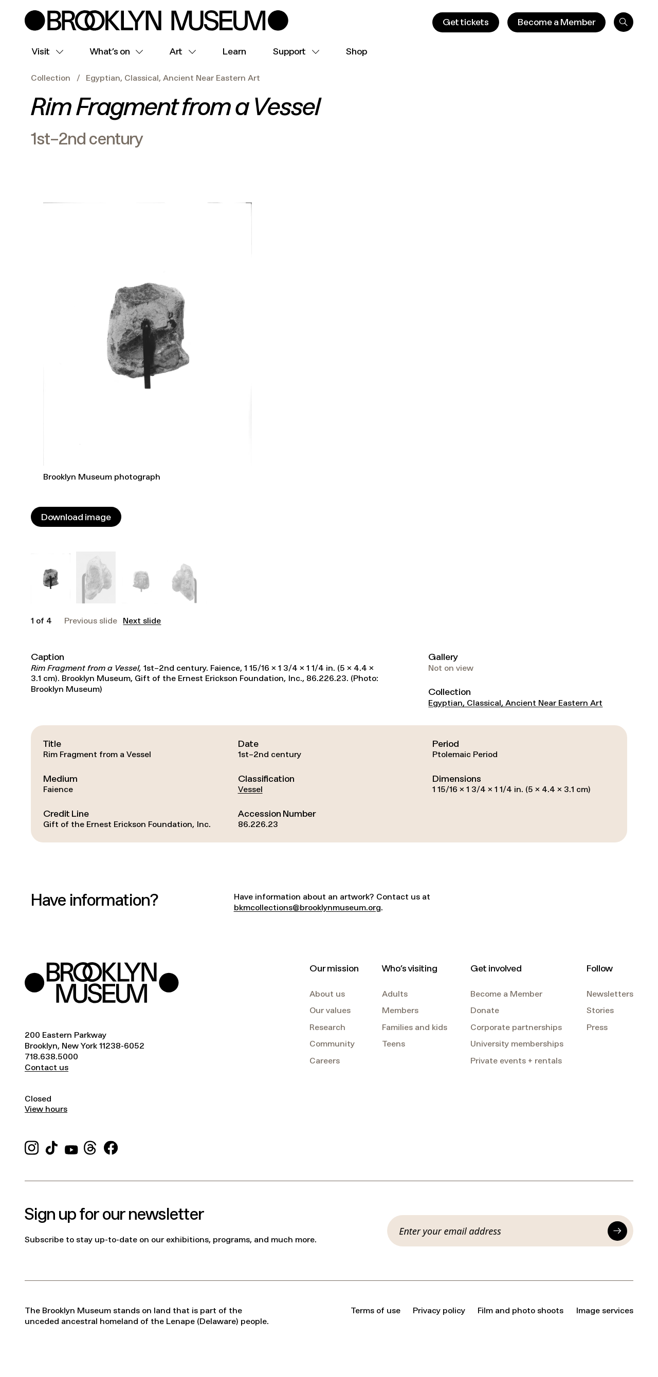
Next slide (142, 621)
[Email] (500, 1231)
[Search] (623, 22)
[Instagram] (32, 1146)
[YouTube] (71, 1146)
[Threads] (91, 1146)
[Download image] (76, 517)
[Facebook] (111, 1146)
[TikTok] (52, 1146)
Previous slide (90, 621)
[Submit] (617, 1231)
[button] (50, 578)
